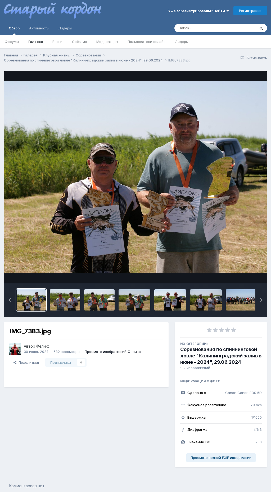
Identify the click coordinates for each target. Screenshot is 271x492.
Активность (39, 28)
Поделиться (26, 362)
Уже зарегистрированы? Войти (198, 11)
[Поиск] (204, 28)
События (79, 41)
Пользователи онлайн (146, 41)
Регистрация (250, 10)
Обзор (14, 30)
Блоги (57, 41)
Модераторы (107, 41)
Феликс (43, 346)
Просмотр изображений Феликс (113, 351)
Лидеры (181, 41)
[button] (10, 300)
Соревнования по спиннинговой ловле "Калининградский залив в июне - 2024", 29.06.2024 (220, 356)
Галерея (35, 41)
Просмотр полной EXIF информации (221, 457)
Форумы (12, 41)
